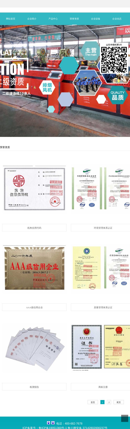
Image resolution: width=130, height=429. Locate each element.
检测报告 (34, 387)
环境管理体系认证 (103, 228)
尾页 (119, 402)
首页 (93, 402)
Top (124, 418)
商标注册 (103, 387)
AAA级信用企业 (34, 307)
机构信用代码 (34, 228)
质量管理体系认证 (103, 307)
